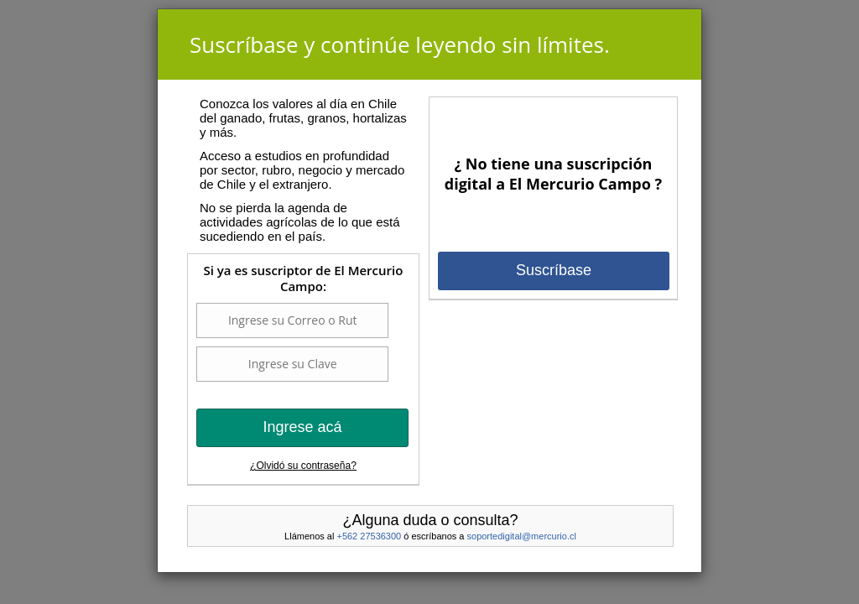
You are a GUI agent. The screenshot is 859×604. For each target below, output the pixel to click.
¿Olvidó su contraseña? (303, 465)
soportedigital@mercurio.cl (521, 536)
